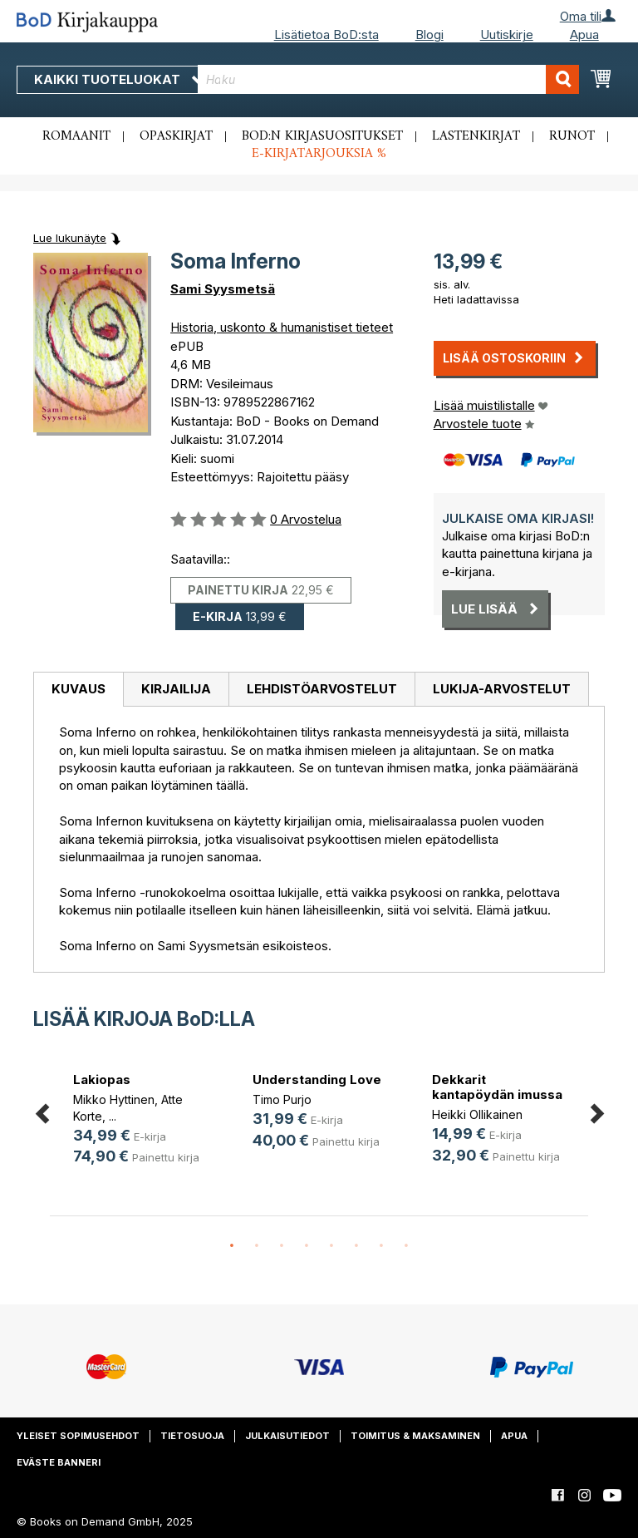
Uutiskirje (506, 34)
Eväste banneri (59, 1462)
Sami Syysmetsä (222, 289)
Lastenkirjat (476, 136)
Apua (584, 34)
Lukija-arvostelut (502, 689)
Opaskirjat (176, 136)
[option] (139, 1121)
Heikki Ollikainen (477, 1114)
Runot (572, 136)
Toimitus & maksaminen (415, 1436)
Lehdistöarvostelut (322, 689)
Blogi (429, 34)
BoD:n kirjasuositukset (322, 136)
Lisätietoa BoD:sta (326, 34)
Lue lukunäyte (69, 237)
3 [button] (281, 1246)
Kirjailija (176, 689)
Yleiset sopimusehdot (78, 1436)
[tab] (78, 690)
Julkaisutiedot (287, 1436)
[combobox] (388, 79)
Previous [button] (41, 1111)
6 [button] (356, 1246)
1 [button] (231, 1246)
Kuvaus (79, 689)
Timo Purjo (282, 1099)
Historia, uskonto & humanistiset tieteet (281, 327)
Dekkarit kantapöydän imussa (497, 1087)
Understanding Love (317, 1079)
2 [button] (256, 1246)
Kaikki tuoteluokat (119, 79)
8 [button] (406, 1246)
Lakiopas (101, 1079)
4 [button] (306, 1246)
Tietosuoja (192, 1436)
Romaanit (76, 136)
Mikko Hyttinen (114, 1099)
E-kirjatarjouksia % (319, 153)
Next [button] (596, 1111)
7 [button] (381, 1246)
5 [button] (331, 1246)
